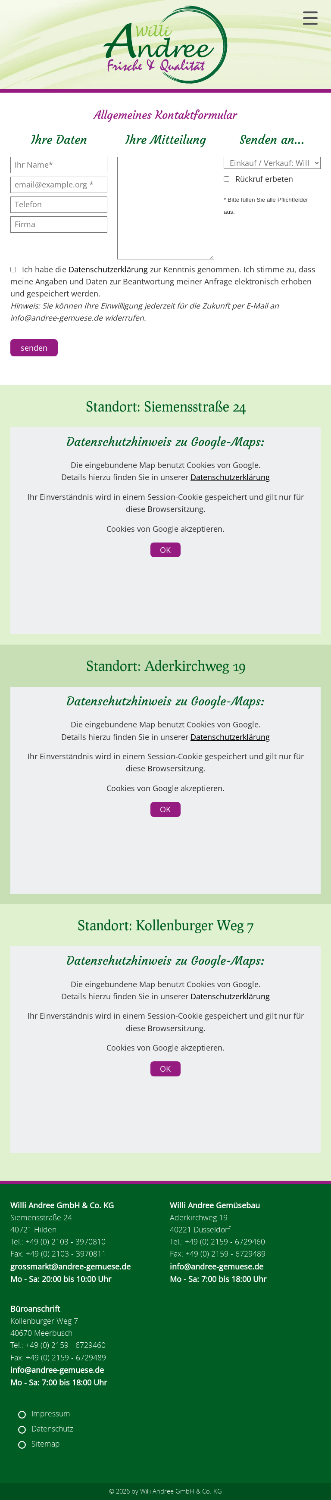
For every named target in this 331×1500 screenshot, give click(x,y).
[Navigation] (310, 18)
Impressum (50, 1414)
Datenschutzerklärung (108, 269)
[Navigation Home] (165, 45)
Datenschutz (52, 1429)
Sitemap (45, 1444)
